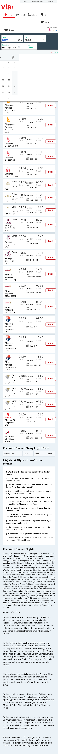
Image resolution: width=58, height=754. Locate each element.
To (26, 37)
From (4, 37)
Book (50, 106)
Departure (5, 45)
